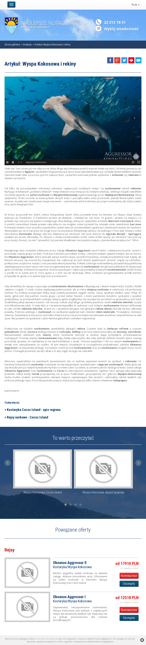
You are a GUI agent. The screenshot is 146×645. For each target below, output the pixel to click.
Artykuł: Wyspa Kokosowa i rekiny (52, 44)
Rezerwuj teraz (129, 575)
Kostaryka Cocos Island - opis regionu (33, 410)
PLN (136, 4)
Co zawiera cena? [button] (129, 568)
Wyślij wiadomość (121, 28)
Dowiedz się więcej (46, 638)
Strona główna (12, 44)
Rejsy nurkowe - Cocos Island (27, 417)
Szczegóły (129, 583)
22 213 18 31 (115, 22)
